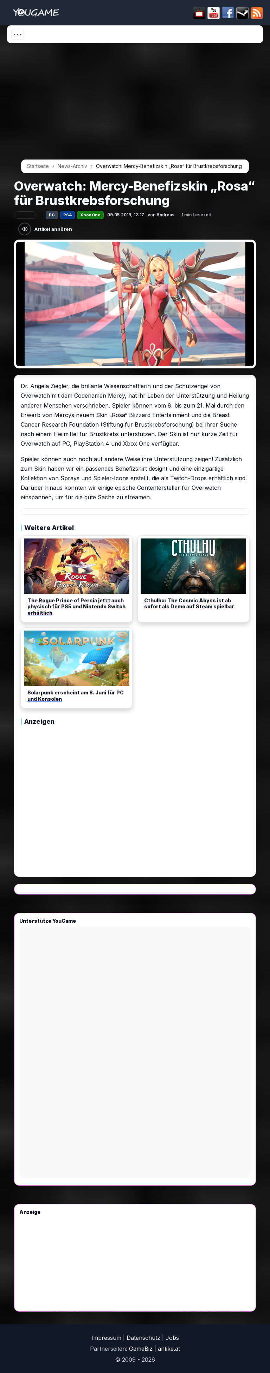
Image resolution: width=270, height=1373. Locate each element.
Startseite (38, 166)
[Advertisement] (135, 103)
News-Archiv (72, 166)
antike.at (169, 1348)
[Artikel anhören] (24, 229)
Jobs (172, 1337)
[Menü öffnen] (17, 34)
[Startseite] (36, 13)
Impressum (106, 1337)
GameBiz (141, 1348)
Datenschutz (143, 1337)
